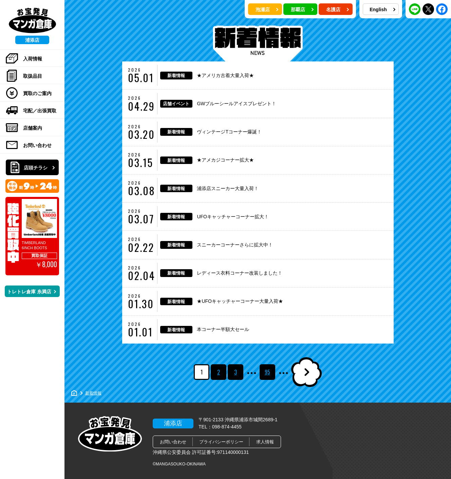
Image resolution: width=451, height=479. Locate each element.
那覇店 (302, 9)
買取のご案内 (29, 93)
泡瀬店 (267, 9)
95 (267, 372)
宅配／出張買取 (31, 110)
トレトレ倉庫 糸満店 (31, 291)
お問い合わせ (29, 145)
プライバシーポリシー (221, 441)
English (382, 9)
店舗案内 (24, 128)
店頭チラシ (33, 168)
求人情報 (265, 441)
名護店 (337, 9)
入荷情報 (24, 58)
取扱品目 (24, 76)
